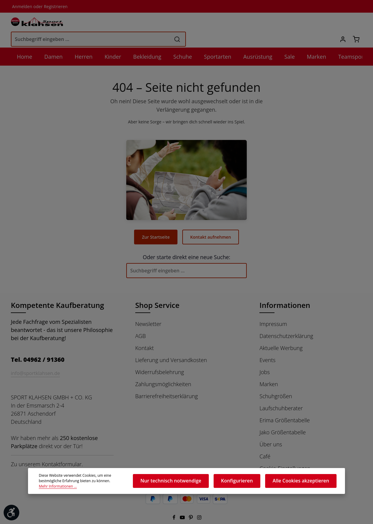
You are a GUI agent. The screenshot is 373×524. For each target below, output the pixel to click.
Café (265, 442)
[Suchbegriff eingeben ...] (179, 23)
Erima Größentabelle (284, 406)
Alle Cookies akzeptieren (305, 482)
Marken (268, 370)
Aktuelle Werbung (280, 334)
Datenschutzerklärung (285, 322)
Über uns (270, 430)
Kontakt (144, 334)
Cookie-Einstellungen (285, 454)
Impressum (272, 310)
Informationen (283, 291)
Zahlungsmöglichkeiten (163, 370)
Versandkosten (230, 519)
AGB (141, 322)
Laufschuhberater (280, 394)
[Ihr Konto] (341, 23)
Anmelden (21, 6)
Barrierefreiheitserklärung (165, 382)
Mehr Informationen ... (103, 485)
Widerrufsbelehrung (159, 358)
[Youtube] (183, 504)
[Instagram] (199, 504)
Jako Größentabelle (283, 418)
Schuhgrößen (275, 382)
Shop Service (158, 291)
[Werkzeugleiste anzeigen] (11, 512)
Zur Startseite (156, 223)
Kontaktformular (60, 450)
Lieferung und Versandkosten (170, 346)
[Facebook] (174, 504)
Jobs (265, 358)
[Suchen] (265, 23)
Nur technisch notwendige (191, 482)
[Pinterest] (191, 504)
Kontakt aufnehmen (210, 223)
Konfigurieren (249, 482)
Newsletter (148, 310)
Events (267, 346)
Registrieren (53, 6)
